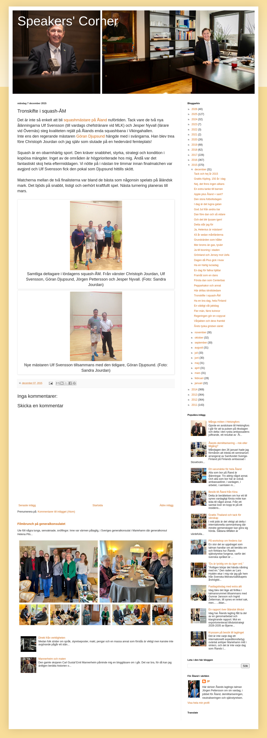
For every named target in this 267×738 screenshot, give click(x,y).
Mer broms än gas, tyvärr (208, 245)
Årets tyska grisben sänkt (208, 326)
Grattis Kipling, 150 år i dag (210, 178)
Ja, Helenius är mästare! (208, 229)
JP (208, 681)
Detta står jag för (203, 224)
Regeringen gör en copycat (209, 315)
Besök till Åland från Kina (223, 491)
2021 (195, 134)
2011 (195, 404)
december (201, 169)
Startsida (98, 505)
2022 (195, 129)
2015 (195, 164)
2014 (195, 389)
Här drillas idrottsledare (207, 290)
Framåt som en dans (206, 275)
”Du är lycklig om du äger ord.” (226, 563)
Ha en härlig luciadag (206, 265)
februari (199, 378)
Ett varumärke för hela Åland (225, 469)
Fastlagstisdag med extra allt (225, 586)
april (197, 368)
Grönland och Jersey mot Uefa (211, 254)
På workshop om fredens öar (225, 540)
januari (199, 383)
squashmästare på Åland (85, 120)
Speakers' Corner (67, 21)
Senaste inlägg (27, 505)
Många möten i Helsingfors (224, 421)
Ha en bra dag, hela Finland (210, 300)
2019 (195, 144)
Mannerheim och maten (52, 658)
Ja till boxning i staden (207, 249)
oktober (199, 337)
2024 (195, 119)
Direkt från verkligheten (51, 637)
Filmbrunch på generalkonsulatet (41, 524)
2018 (195, 149)
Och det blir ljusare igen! (208, 219)
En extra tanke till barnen (208, 189)
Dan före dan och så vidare (209, 214)
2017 (195, 154)
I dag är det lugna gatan (208, 204)
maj (197, 363)
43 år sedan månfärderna (208, 234)
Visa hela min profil (198, 702)
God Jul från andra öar (207, 209)
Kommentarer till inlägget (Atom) (56, 511)
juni (197, 357)
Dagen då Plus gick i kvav (209, 260)
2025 (195, 114)
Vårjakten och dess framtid (209, 320)
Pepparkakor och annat (207, 285)
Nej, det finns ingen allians (209, 184)
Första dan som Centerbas (209, 280)
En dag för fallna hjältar (207, 270)
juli (197, 352)
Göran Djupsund (90, 136)
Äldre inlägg (166, 505)
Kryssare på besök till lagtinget (226, 632)
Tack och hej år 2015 (206, 173)
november (201, 332)
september (201, 342)
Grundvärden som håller (208, 239)
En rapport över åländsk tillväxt (226, 609)
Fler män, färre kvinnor (207, 310)
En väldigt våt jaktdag (206, 305)
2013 (195, 394)
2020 (195, 139)
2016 (195, 159)
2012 (195, 399)
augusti (199, 347)
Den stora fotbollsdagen (208, 199)
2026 (195, 109)
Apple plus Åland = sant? (208, 194)
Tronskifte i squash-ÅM (207, 295)
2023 (195, 124)
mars (198, 373)
